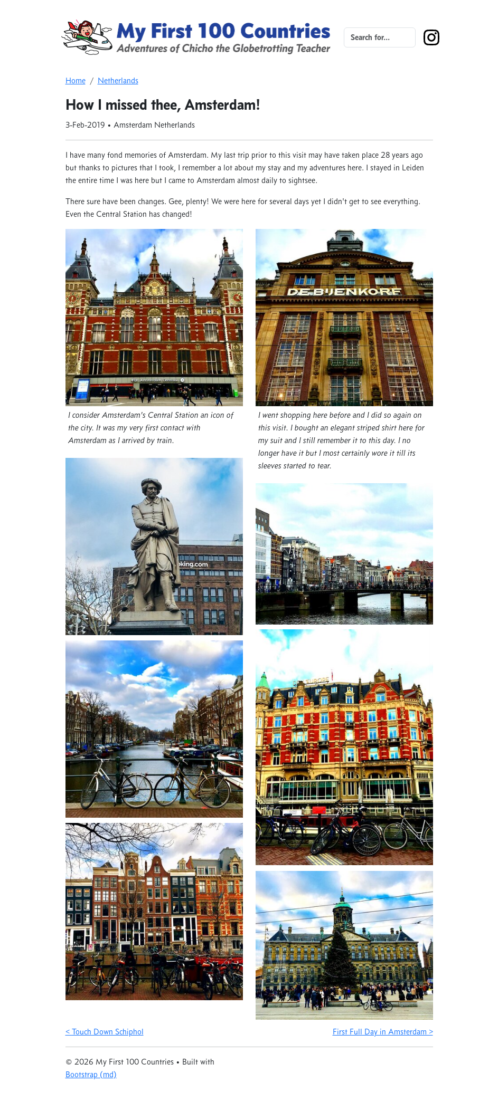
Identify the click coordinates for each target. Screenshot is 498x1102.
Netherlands (118, 80)
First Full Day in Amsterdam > (383, 1032)
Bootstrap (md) (91, 1074)
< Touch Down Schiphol (104, 1032)
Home (75, 80)
